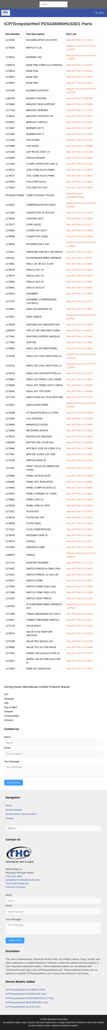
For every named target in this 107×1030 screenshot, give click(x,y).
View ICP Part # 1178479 (79, 535)
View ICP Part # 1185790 (79, 98)
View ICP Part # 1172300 (79, 418)
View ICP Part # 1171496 (79, 614)
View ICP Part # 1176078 (79, 270)
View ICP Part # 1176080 (79, 281)
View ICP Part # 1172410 (79, 140)
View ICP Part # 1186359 (79, 442)
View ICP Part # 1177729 (79, 110)
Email (7, 747)
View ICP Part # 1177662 (79, 547)
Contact (10, 818)
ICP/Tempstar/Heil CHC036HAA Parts (26, 989)
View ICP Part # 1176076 (79, 517)
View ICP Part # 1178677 (79, 580)
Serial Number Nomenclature (21, 814)
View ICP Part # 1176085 (79, 104)
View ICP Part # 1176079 (79, 275)
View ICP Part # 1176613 (79, 293)
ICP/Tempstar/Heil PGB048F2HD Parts (26, 994)
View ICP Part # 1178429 (79, 324)
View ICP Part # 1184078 (79, 330)
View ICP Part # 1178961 (79, 379)
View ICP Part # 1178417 (79, 620)
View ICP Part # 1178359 (79, 181)
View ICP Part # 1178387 (79, 309)
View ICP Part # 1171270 (79, 301)
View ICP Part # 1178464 (79, 348)
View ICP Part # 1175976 (79, 633)
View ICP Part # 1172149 (79, 152)
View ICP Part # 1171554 (79, 212)
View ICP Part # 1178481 (79, 287)
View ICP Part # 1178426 (79, 218)
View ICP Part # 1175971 (79, 661)
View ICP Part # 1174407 (79, 568)
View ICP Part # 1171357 (79, 468)
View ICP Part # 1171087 (79, 128)
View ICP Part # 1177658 (79, 592)
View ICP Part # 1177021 (79, 511)
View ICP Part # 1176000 (79, 523)
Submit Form (13, 782)
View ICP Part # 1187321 (79, 258)
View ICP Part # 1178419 (79, 436)
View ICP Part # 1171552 (79, 163)
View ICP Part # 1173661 (79, 264)
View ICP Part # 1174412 (79, 574)
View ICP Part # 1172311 (79, 252)
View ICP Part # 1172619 (79, 187)
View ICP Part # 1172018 (79, 40)
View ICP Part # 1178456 (79, 424)
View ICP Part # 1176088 (79, 412)
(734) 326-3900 (14, 876)
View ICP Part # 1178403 (79, 83)
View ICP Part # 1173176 (79, 625)
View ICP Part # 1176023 (79, 116)
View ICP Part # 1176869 (79, 647)
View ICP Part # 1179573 (79, 175)
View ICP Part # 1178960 (79, 385)
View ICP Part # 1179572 (79, 170)
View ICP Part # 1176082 (79, 499)
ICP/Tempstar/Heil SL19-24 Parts (23, 1006)
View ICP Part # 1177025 (79, 653)
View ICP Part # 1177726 (79, 397)
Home (9, 805)
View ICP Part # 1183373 (79, 65)
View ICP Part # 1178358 (79, 158)
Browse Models (14, 810)
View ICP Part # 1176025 (79, 505)
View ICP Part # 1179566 (79, 448)
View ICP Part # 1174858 (79, 430)
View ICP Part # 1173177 (79, 224)
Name (7, 737)
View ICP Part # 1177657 (79, 454)
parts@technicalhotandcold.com (22, 880)
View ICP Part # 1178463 (79, 487)
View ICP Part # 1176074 (79, 541)
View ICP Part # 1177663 (79, 342)
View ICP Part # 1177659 (79, 586)
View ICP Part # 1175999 (79, 146)
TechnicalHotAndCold (17, 883)
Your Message (11, 761)
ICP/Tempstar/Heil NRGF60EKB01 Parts (27, 1002)
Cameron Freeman (16, 887)
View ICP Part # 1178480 (79, 236)
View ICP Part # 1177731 (79, 562)
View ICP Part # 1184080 (79, 481)
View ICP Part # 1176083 (79, 391)
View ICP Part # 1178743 (79, 373)
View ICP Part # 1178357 (79, 122)
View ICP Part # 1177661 (79, 336)
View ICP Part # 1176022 (79, 493)
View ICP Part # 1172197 (79, 598)
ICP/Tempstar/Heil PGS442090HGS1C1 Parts (30, 998)
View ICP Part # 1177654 (79, 668)
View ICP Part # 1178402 (79, 77)
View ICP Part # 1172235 (79, 460)
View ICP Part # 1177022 (79, 529)
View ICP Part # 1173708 (79, 641)
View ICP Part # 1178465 (79, 475)
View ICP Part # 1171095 (79, 134)
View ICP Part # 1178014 (79, 71)
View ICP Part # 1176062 (79, 230)
